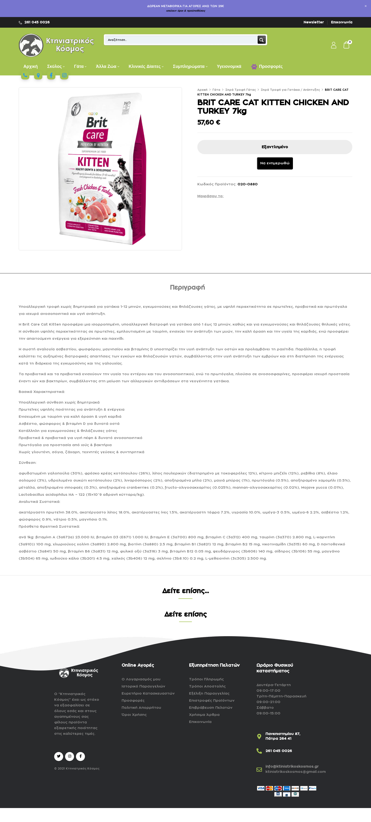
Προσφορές (133, 700)
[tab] (187, 288)
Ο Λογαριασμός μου (141, 679)
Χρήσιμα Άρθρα (204, 715)
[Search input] (182, 39)
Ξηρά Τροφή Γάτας (240, 89)
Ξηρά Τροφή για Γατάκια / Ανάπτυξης (290, 89)
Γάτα (216, 89)
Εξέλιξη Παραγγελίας (209, 693)
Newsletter (314, 22)
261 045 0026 (37, 22)
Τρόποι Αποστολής (207, 686)
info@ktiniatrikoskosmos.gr (292, 766)
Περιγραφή (187, 288)
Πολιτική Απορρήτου (141, 707)
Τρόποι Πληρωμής (206, 679)
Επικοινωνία (341, 22)
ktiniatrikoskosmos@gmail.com (295, 772)
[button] (346, 45)
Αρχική (202, 89)
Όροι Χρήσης (134, 715)
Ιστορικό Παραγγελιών (143, 686)
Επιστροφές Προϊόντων (211, 700)
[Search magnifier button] (262, 40)
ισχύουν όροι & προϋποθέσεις (185, 10)
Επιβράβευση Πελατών (210, 707)
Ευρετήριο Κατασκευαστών (148, 693)
